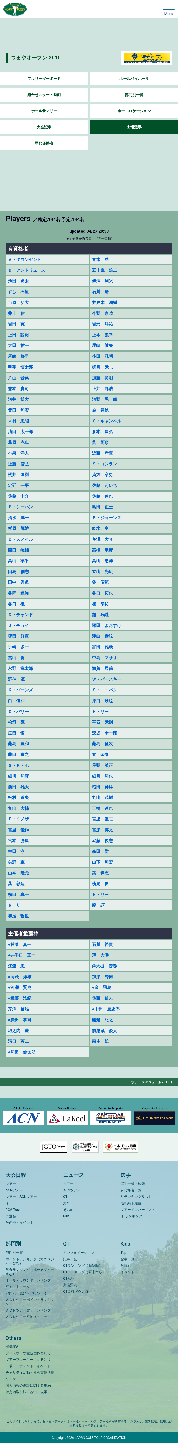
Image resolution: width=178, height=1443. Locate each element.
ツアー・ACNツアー (21, 1197)
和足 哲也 (18, 916)
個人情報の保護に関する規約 (28, 1385)
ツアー (11, 1184)
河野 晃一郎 (104, 399)
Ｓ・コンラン (104, 464)
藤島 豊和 (18, 743)
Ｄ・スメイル (20, 539)
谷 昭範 (100, 582)
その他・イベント (19, 1223)
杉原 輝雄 (18, 528)
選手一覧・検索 (133, 1184)
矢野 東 (16, 862)
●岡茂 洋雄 (19, 976)
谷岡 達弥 (18, 593)
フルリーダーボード (44, 78)
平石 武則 (102, 722)
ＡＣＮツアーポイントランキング (30, 1302)
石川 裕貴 (102, 944)
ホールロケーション (134, 111)
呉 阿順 (100, 442)
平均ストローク (18, 1287)
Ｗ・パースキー (106, 679)
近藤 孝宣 (102, 453)
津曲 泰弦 (102, 636)
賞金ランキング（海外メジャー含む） (30, 1272)
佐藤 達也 (102, 496)
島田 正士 (102, 506)
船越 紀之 (102, 1019)
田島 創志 (18, 571)
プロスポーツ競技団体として (28, 1353)
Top (123, 1253)
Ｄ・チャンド (20, 614)
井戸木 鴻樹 (104, 302)
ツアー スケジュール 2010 (150, 1082)
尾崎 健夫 (102, 345)
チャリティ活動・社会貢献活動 (30, 1372)
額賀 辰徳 (102, 668)
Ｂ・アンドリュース (26, 270)
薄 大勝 (100, 955)
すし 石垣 (18, 291)
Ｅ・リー (100, 894)
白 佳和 (16, 700)
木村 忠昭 (18, 421)
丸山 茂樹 (102, 797)
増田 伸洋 (102, 786)
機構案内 (12, 1347)
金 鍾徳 (100, 410)
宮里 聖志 (102, 819)
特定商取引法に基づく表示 (26, 1392)
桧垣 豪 (16, 722)
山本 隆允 (18, 872)
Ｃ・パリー (18, 711)
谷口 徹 (16, 604)
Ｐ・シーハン (20, 506)
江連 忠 (16, 965)
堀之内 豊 (18, 1030)
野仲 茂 (16, 679)
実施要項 (70, 1285)
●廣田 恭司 (19, 1019)
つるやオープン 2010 (35, 58)
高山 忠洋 (102, 560)
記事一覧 (70, 1259)
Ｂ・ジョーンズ (106, 517)
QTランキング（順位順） (82, 1266)
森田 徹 (100, 851)
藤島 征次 (102, 743)
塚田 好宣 (18, 636)
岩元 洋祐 (102, 324)
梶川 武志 (102, 367)
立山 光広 (102, 571)
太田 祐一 (18, 345)
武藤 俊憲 (102, 840)
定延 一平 (18, 485)
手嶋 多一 (18, 646)
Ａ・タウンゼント (24, 259)
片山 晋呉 (18, 377)
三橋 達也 (102, 808)
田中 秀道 (18, 582)
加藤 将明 (102, 377)
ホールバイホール (134, 78)
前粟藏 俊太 (104, 1030)
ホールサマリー (44, 111)
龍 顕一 (100, 905)
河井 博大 (18, 399)
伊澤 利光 (102, 281)
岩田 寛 (16, 324)
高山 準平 (18, 560)
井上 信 (16, 313)
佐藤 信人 (102, 998)
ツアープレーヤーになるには (28, 1360)
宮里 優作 (18, 829)
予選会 (11, 1216)
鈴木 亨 (100, 528)
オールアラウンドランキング (28, 1280)
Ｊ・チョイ (18, 625)
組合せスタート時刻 (44, 95)
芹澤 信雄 (18, 1008)
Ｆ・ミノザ (18, 819)
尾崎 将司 (18, 356)
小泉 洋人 (18, 453)
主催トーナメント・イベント (28, 1366)
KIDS (66, 1216)
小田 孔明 (102, 356)
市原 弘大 (18, 302)
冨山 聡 (16, 657)
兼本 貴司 (18, 388)
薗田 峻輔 (18, 550)
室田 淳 (16, 851)
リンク (11, 1379)
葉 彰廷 (16, 883)
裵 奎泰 (100, 754)
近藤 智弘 (18, 464)
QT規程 (68, 1278)
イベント (127, 1272)
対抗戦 (126, 1266)
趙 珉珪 (100, 614)
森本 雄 (100, 1041)
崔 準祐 (100, 604)
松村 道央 (18, 797)
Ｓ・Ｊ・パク (104, 689)
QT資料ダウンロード (79, 1291)
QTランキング (131, 1216)
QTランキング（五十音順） (84, 1272)
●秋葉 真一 (19, 944)
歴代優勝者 (44, 143)
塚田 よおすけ (106, 625)
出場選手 (134, 127)
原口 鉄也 (102, 700)
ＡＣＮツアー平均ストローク (28, 1317)
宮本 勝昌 (18, 840)
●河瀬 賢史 (19, 987)
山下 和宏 (102, 862)
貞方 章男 (102, 474)
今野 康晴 (102, 313)
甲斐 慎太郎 (20, 367)
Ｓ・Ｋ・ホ (18, 765)
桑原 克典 (18, 442)
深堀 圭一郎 (104, 733)
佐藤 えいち (104, 485)
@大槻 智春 (104, 965)
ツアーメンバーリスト (138, 1210)
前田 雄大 (18, 786)
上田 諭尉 (18, 334)
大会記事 (44, 127)
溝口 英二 (18, 1041)
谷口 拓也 (102, 593)
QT (8, 1203)
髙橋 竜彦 (102, 550)
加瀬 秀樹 (102, 976)
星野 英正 (102, 765)
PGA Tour (13, 1210)
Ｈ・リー (100, 711)
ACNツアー (14, 1190)
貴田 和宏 (18, 410)
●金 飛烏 (101, 987)
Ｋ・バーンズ (20, 689)
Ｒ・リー (16, 905)
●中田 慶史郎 (106, 1008)
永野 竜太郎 (20, 668)
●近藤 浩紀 (19, 998)
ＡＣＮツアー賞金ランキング (28, 1310)
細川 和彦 (18, 776)
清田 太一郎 (20, 431)
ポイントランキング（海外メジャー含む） (30, 1261)
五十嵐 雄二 (104, 270)
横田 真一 (18, 894)
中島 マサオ (104, 657)
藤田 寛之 (18, 754)
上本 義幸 (102, 334)
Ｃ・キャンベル (106, 421)
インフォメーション (78, 1253)
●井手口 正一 (21, 955)
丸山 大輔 (18, 808)
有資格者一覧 (131, 1190)
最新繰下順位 (131, 1203)
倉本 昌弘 (102, 431)
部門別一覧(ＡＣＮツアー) (26, 1293)
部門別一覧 (134, 95)
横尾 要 (100, 883)
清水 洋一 (18, 517)
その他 (68, 1210)
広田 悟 (16, 733)
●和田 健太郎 (21, 1052)
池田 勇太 (18, 281)
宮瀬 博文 (102, 829)
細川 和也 (102, 776)
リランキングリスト (136, 1197)
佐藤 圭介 (18, 496)
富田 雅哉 (102, 646)
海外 (66, 1203)
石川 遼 (100, 291)
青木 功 (100, 259)
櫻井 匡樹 (18, 474)
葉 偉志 (100, 872)
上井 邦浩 (102, 388)
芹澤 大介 (102, 539)
